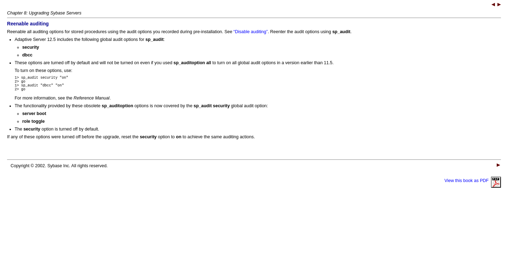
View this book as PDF (473, 184)
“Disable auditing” (251, 31)
